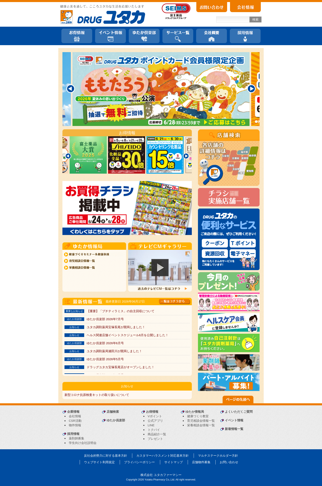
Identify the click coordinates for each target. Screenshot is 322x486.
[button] (160, 267)
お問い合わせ (229, 462)
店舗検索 (113, 411)
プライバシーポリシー (139, 462)
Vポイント (155, 416)
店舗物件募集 (201, 462)
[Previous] (70, 88)
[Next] (251, 88)
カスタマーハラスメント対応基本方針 (162, 455)
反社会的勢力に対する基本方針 (105, 455)
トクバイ (154, 429)
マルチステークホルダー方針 (218, 455)
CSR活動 (75, 420)
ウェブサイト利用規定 (99, 462)
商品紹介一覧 (157, 434)
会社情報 (75, 416)
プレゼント (155, 438)
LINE (151, 425)
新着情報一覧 (234, 429)
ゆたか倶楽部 (116, 420)
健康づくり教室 (198, 416)
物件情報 (75, 425)
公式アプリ (155, 420)
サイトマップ (173, 462)
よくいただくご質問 (239, 411)
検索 (255, 19)
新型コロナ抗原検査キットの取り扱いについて (96, 395)
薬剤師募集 (76, 438)
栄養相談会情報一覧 (201, 425)
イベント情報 (234, 420)
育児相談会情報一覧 (201, 420)
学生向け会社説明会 (83, 443)
